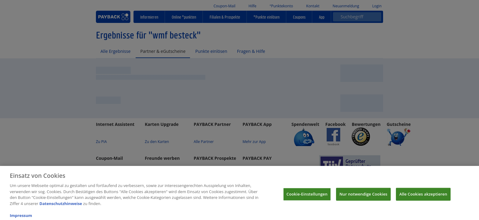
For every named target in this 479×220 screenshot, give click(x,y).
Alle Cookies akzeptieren (423, 198)
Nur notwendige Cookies (363, 198)
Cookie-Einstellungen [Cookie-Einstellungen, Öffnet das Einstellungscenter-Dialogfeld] (307, 198)
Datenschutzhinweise (60, 208)
